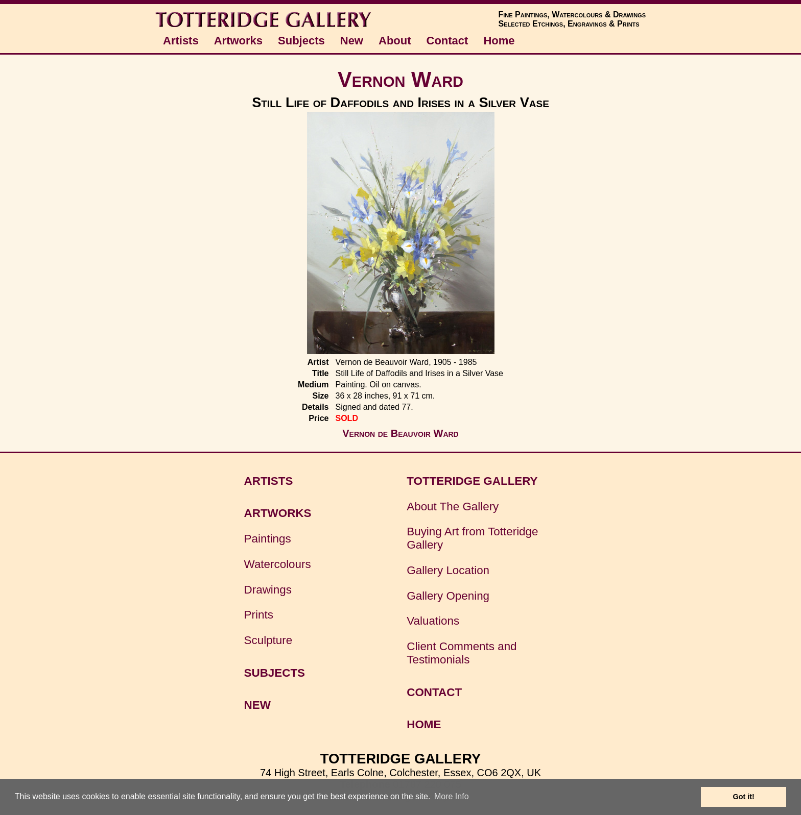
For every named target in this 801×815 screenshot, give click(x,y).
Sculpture (268, 640)
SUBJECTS (274, 672)
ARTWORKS (278, 513)
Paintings (267, 538)
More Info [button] (451, 796)
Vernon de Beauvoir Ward (400, 433)
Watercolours (277, 564)
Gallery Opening (448, 595)
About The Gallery (453, 506)
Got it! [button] (744, 797)
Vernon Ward (400, 79)
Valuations (433, 620)
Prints (258, 614)
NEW (257, 705)
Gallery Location (448, 570)
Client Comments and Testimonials (461, 653)
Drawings (268, 589)
